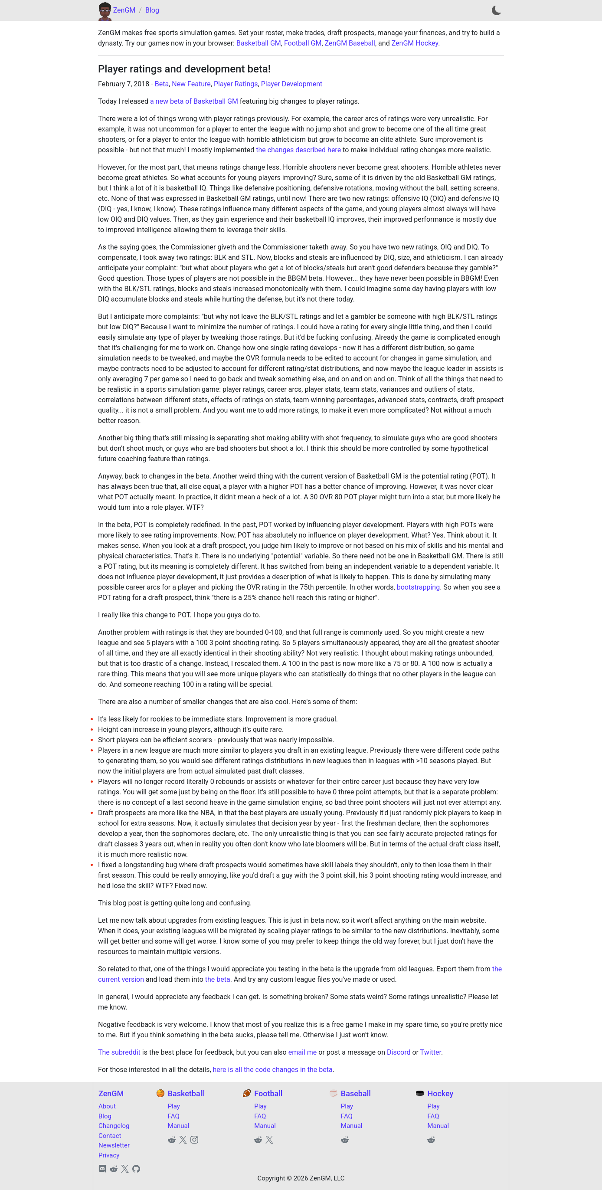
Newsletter (114, 1145)
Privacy (108, 1155)
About (107, 1106)
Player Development (292, 84)
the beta (217, 979)
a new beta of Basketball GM (194, 101)
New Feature (191, 84)
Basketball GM (258, 43)
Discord (398, 1052)
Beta (162, 84)
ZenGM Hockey (415, 43)
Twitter (430, 1052)
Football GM (302, 43)
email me (302, 1052)
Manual (179, 1126)
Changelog (113, 1126)
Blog (152, 10)
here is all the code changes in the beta (273, 1069)
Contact (109, 1136)
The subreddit (119, 1052)
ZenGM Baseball (350, 43)
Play (174, 1106)
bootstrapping (418, 587)
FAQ (174, 1116)
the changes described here (298, 150)
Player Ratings (236, 84)
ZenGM (124, 10)
